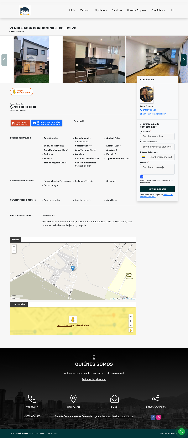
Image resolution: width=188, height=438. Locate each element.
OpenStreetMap (129, 299)
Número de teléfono (149, 152)
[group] (31, 59)
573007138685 (149, 110)
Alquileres (99, 10)
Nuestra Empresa (136, 10)
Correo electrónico (149, 142)
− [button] (14, 251)
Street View (22, 91)
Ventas (84, 10)
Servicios (117, 10)
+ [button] (14, 246)
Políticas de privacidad (94, 379)
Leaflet (113, 299)
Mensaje (144, 162)
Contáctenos (158, 10)
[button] (81, 80)
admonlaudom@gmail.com (154, 114)
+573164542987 (32, 416)
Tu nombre (145, 131)
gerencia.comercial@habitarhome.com (114, 416)
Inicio (72, 10)
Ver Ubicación (64, 325)
